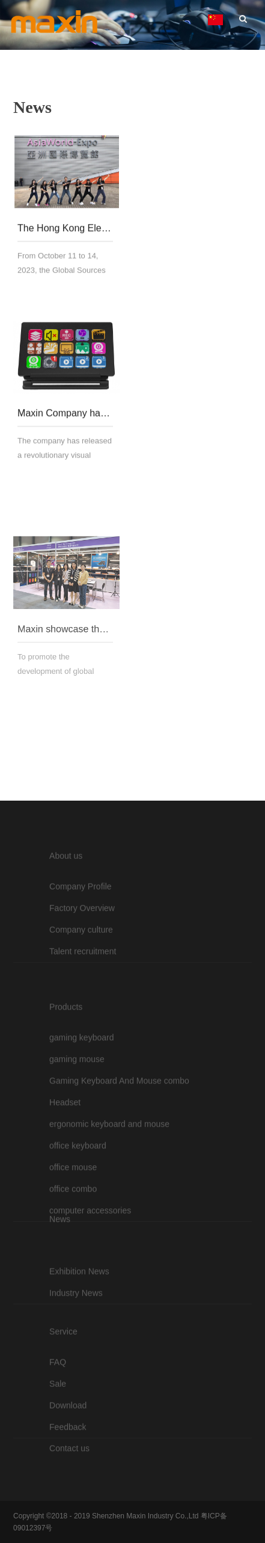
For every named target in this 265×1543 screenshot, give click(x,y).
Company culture (81, 967)
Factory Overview (82, 946)
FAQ (57, 1400)
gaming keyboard (81, 1110)
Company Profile (80, 924)
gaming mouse (77, 1132)
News (59, 1250)
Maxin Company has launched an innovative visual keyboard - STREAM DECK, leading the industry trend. (65, 420)
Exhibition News (79, 1303)
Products (65, 1080)
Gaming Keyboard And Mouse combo (119, 1154)
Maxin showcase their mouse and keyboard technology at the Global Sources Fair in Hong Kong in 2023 (65, 680)
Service (63, 1369)
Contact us (69, 1465)
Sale (57, 1421)
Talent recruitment (82, 989)
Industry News (76, 1324)
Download (68, 1443)
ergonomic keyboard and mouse (109, 1197)
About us (65, 894)
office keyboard (77, 1218)
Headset (65, 1175)
